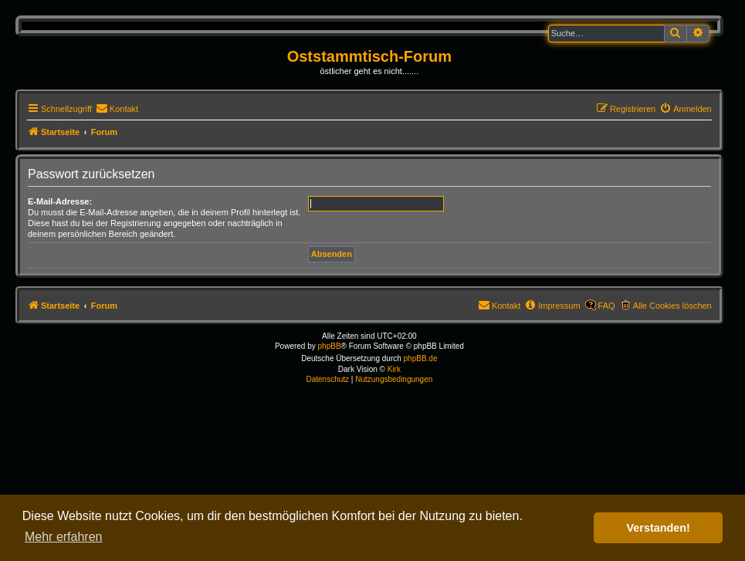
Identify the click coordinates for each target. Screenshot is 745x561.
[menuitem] (117, 109)
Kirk (394, 369)
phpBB (329, 346)
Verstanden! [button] (658, 528)
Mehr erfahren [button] (64, 536)
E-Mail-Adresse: (60, 201)
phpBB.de (421, 358)
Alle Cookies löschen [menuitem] (672, 305)
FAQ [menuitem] (606, 305)
